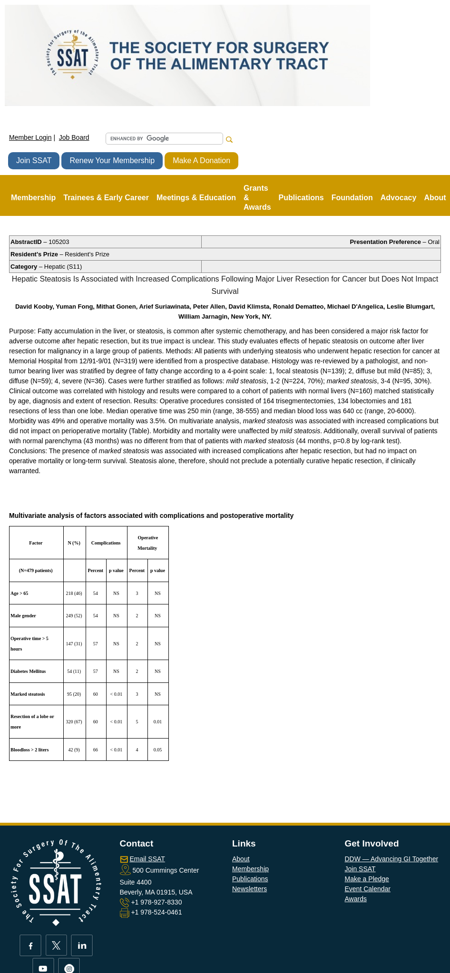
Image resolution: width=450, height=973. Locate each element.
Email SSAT (147, 859)
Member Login (30, 137)
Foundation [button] (352, 198)
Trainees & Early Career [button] (106, 198)
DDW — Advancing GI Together (392, 859)
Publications (250, 879)
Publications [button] (301, 198)
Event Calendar (368, 889)
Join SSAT (33, 160)
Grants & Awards (257, 197)
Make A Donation (201, 160)
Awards (356, 899)
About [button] (435, 198)
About (241, 859)
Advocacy (399, 198)
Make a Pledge (367, 879)
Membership (250, 869)
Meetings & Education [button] (196, 198)
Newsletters (249, 889)
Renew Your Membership (112, 160)
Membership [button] (33, 198)
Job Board (74, 137)
